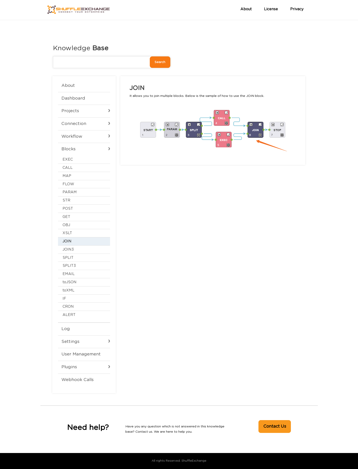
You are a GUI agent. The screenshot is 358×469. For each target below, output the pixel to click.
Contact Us (274, 426)
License (271, 9)
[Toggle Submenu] (84, 125)
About (246, 9)
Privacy (296, 9)
